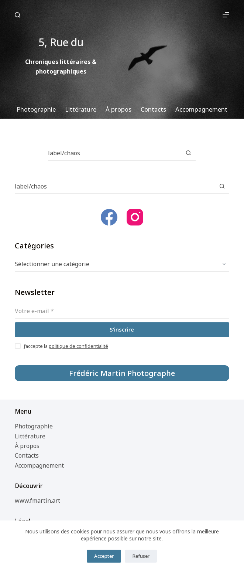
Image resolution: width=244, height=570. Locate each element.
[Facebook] (109, 217)
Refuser (141, 556)
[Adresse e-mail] (122, 311)
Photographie (34, 426)
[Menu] (226, 14)
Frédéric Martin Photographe (122, 373)
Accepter (104, 556)
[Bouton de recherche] (188, 153)
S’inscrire (122, 329)
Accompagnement (39, 465)
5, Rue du (119, 14)
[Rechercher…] (114, 153)
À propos (27, 446)
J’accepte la (66, 346)
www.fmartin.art (37, 500)
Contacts (27, 455)
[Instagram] (135, 217)
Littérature (30, 436)
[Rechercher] (17, 15)
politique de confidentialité (78, 346)
